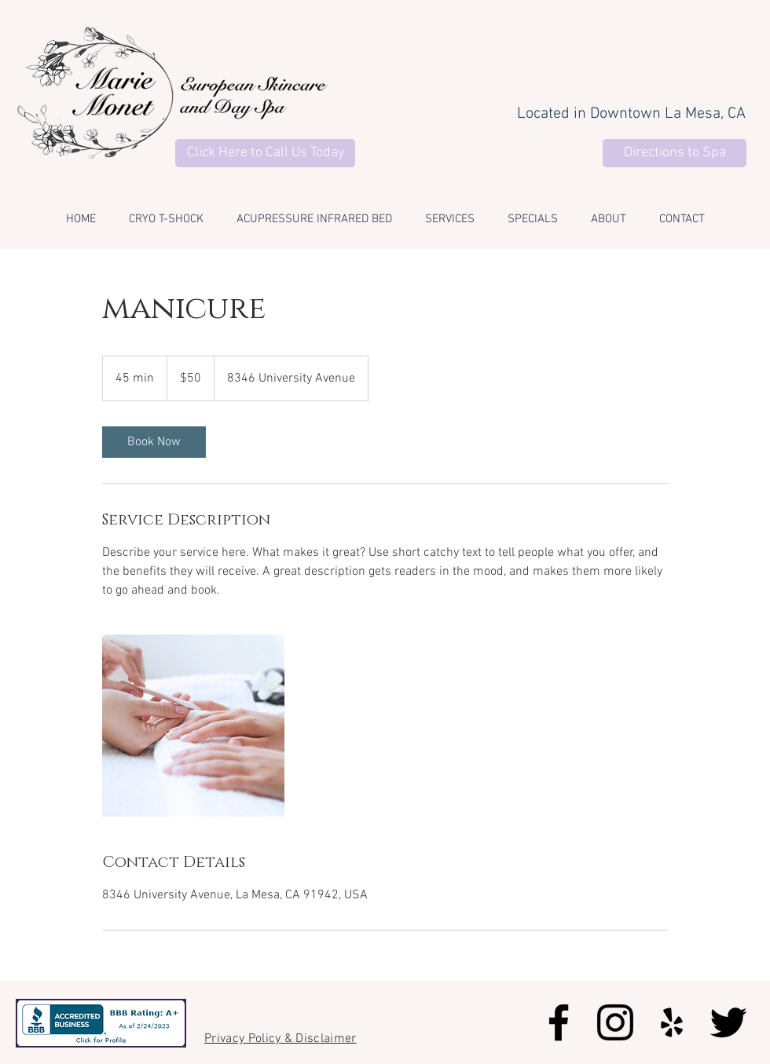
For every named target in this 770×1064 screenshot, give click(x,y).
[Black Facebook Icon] (558, 1022)
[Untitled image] (193, 725)
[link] (154, 442)
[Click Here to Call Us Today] (265, 153)
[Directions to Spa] (674, 153)
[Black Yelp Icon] (671, 1022)
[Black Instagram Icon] (615, 1022)
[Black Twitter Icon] (728, 1022)
